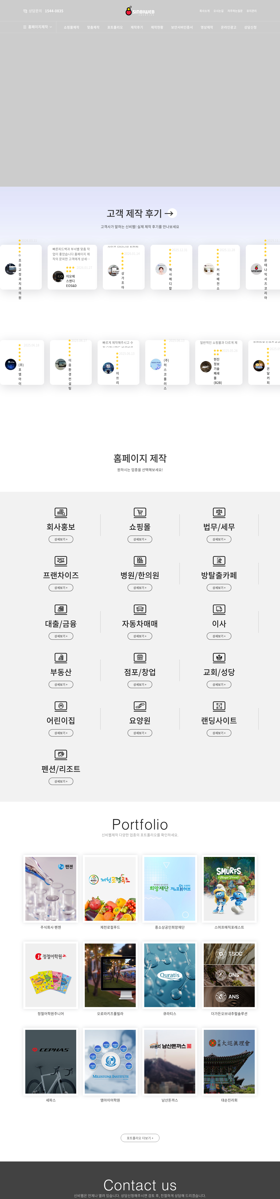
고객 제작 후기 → (140, 213)
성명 (153, 1132)
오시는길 (219, 11)
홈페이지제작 (40, 27)
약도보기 (112, 1135)
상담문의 (160, 1185)
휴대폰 (212, 1132)
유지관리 (252, 11)
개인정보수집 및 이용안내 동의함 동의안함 (169, 1169)
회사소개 (205, 11)
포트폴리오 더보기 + (140, 1052)
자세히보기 (209, 1169)
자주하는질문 (235, 11)
